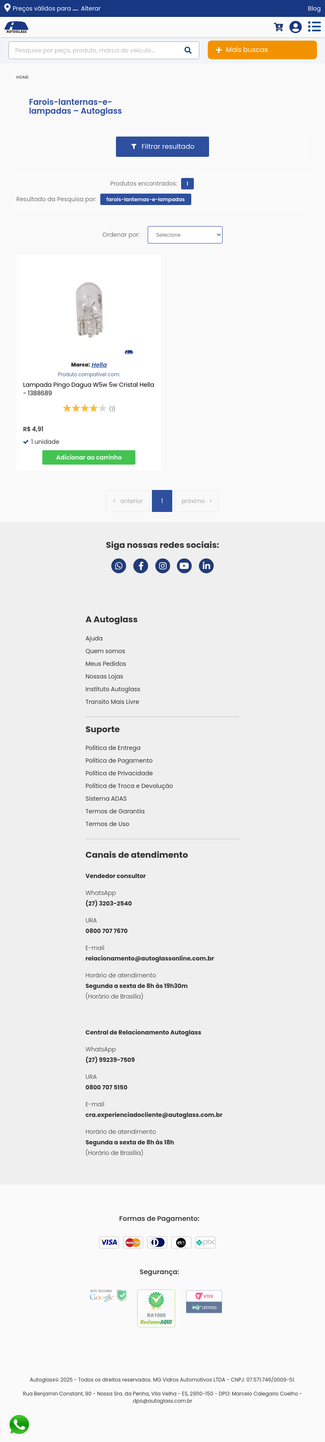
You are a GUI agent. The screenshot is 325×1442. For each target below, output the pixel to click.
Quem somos (105, 652)
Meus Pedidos (105, 665)
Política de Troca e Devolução (129, 787)
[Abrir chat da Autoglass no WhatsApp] (118, 567)
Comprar (88, 457)
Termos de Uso (107, 825)
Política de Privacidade (119, 775)
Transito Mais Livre (112, 703)
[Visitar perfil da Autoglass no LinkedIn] (206, 567)
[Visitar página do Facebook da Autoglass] (140, 567)
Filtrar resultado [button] (168, 146)
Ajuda (94, 640)
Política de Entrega (112, 749)
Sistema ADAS (106, 800)
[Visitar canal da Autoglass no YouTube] (184, 567)
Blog (314, 8)
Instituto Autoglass (112, 691)
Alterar (91, 8)
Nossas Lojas (104, 678)
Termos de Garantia (115, 813)
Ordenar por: (121, 234)
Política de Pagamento (119, 762)
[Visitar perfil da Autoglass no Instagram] (162, 567)
